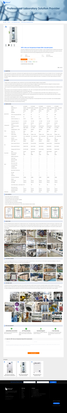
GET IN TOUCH (56, 403)
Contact (23, 395)
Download (60, 67)
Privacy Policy (7, 397)
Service (23, 393)
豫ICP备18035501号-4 (8, 399)
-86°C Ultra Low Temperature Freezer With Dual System (23, 375)
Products (8, 22)
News (22, 392)
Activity (23, 397)
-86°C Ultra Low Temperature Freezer (27, 22)
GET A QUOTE (24, 59)
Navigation (23, 396)
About (22, 389)
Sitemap (11, 397)
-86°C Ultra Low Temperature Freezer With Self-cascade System (9, 375)
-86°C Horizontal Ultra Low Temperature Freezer (37, 375)
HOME (5, 22)
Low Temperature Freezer (16, 22)
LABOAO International (36, 396)
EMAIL (32, 59)
